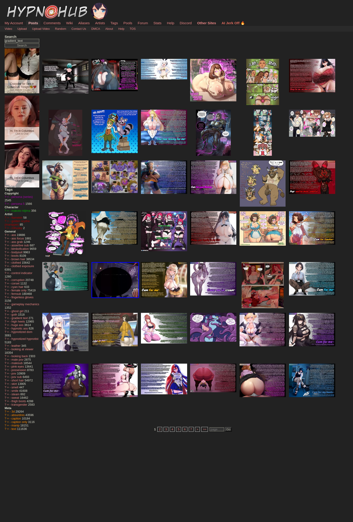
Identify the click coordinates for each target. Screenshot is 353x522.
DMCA (95, 28)
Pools (127, 23)
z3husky (17, 228)
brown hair (19, 259)
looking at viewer (22, 349)
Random (60, 28)
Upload (22, 28)
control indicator (22, 273)
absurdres (18, 415)
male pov (18, 359)
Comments (52, 23)
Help (170, 23)
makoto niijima (21, 210)
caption (17, 418)
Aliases (84, 23)
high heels (19, 321)
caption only (20, 422)
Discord (186, 23)
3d (14, 411)
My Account (14, 23)
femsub (17, 294)
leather (16, 345)
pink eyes (18, 366)
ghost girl (18, 311)
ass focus (18, 238)
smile (15, 390)
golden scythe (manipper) (17, 222)
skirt (15, 384)
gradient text (20, 318)
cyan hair (18, 287)
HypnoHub (17, 5)
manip (16, 425)
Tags (114, 23)
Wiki (69, 23)
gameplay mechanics (25, 304)
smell (15, 387)
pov (14, 373)
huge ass (18, 325)
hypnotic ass (20, 328)
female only (19, 290)
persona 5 (18, 203)
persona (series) (22, 197)
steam (16, 394)
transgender (20, 404)
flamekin (17, 217)
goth (15, 314)
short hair (18, 380)
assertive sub (21, 245)
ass (14, 235)
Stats (157, 23)
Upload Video (41, 28)
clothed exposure (23, 266)
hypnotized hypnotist (25, 339)
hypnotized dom (22, 332)
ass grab (18, 242)
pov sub (17, 377)
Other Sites (206, 23)
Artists (100, 23)
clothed (17, 262)
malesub (18, 363)
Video (8, 28)
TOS (133, 28)
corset (16, 283)
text (14, 429)
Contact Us (78, 28)
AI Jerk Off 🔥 (233, 23)
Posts (33, 23)
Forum (143, 23)
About (109, 28)
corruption (18, 280)
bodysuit (17, 252)
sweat (16, 397)
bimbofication (21, 248)
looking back (20, 356)
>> (204, 429)
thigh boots (19, 401)
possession (19, 370)
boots (16, 255)
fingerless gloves (22, 297)
